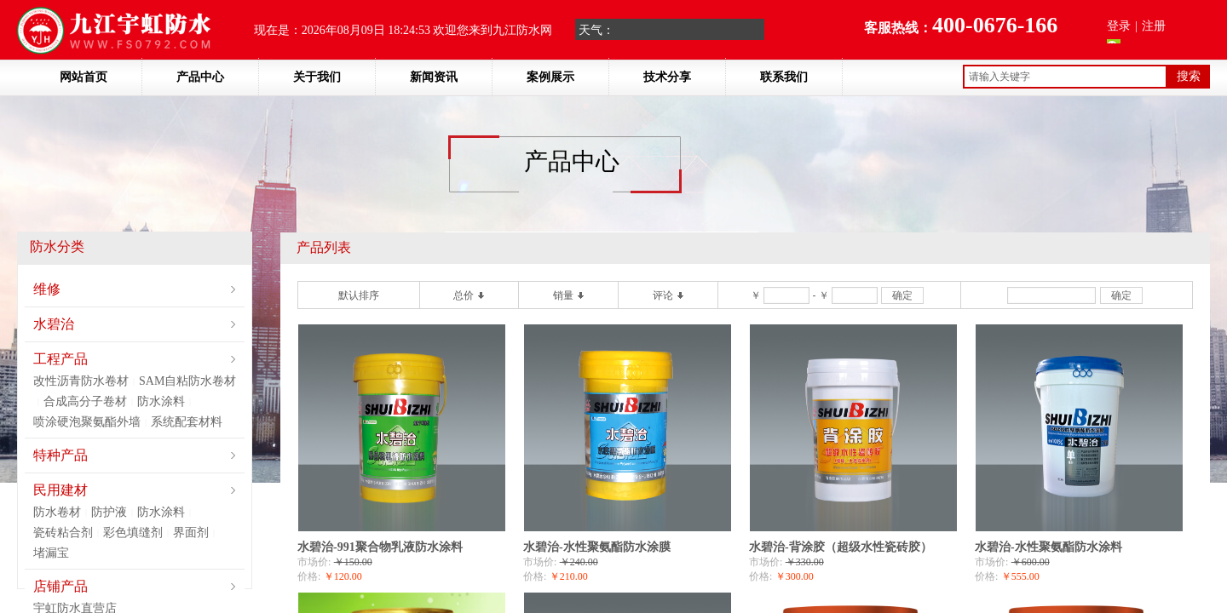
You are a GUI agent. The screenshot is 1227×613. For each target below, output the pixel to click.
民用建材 (60, 490)
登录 (1119, 26)
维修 (46, 289)
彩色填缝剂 (133, 532)
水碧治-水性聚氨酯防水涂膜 (597, 547)
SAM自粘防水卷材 (187, 381)
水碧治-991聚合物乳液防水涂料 (380, 547)
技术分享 (667, 77)
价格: (308, 576)
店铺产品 (60, 586)
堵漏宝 (51, 553)
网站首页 (83, 77)
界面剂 (191, 532)
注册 (1154, 26)
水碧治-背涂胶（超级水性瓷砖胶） (840, 547)
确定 (902, 295)
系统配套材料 (186, 421)
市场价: (314, 562)
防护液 (109, 512)
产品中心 (200, 77)
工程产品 (60, 359)
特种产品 (60, 455)
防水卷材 (57, 512)
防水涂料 (161, 401)
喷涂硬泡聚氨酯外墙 (87, 421)
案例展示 (550, 77)
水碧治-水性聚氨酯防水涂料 (1048, 547)
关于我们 (317, 77)
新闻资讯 (434, 77)
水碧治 (53, 324)
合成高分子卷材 (85, 401)
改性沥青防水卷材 (81, 381)
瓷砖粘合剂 (63, 532)
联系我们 (784, 77)
